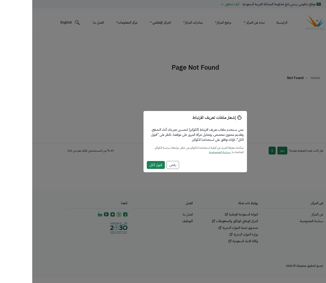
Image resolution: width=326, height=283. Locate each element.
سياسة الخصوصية (187, 152)
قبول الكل (123, 164)
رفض (140, 164)
